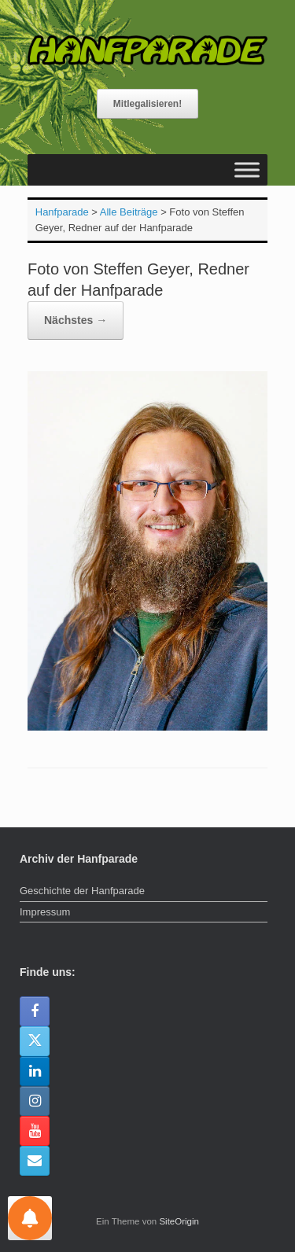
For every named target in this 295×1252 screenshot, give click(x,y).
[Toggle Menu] (247, 169)
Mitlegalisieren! (147, 103)
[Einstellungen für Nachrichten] (30, 1218)
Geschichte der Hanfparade (82, 891)
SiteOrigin (179, 1221)
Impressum (45, 912)
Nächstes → (75, 320)
